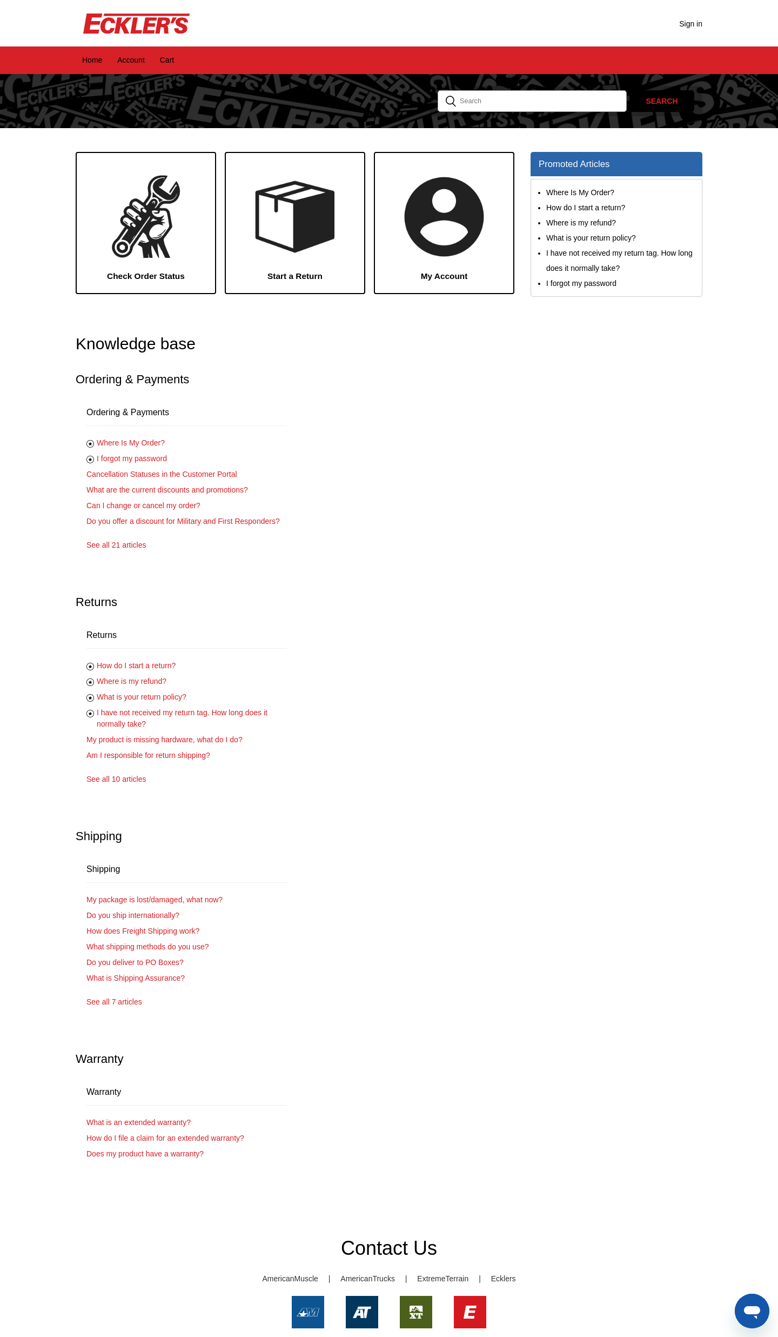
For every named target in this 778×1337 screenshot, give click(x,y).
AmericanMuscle (290, 1278)
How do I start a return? (136, 665)
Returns (101, 635)
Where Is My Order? (131, 442)
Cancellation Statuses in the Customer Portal (161, 474)
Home (92, 60)
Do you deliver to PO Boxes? (135, 962)
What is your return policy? (141, 697)
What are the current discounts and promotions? (167, 489)
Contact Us (389, 1248)
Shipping (103, 869)
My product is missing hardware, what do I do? (164, 739)
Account (131, 60)
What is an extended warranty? (138, 1122)
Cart (167, 60)
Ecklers (503, 1278)
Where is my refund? (131, 681)
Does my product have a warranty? (145, 1153)
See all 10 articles (116, 779)
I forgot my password (132, 458)
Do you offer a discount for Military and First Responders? (183, 521)
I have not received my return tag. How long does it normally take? (182, 718)
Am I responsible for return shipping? (148, 755)
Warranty (103, 1091)
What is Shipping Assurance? (135, 978)
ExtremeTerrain (442, 1278)
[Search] (532, 101)
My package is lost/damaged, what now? (154, 899)
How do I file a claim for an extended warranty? (165, 1138)
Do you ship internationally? (132, 915)
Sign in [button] (690, 23)
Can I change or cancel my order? (143, 505)
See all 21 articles (116, 545)
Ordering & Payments (127, 412)
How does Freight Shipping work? (142, 931)
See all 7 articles (114, 1001)
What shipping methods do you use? (147, 946)
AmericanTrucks (367, 1278)
